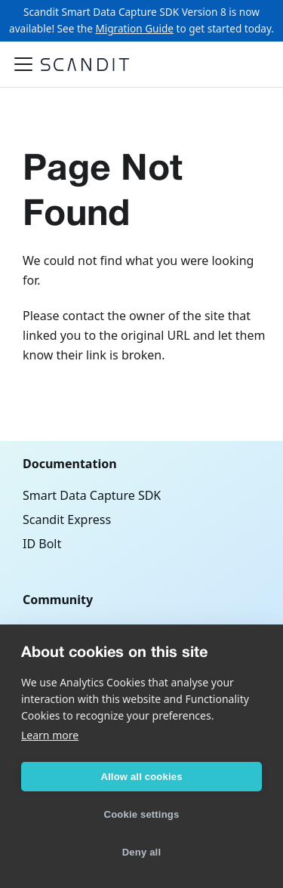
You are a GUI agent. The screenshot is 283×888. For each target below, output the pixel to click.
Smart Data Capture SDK (92, 495)
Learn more (49, 735)
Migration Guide (134, 28)
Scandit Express (67, 519)
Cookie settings (142, 814)
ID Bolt (42, 543)
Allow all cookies (141, 776)
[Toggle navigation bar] (23, 64)
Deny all (141, 852)
